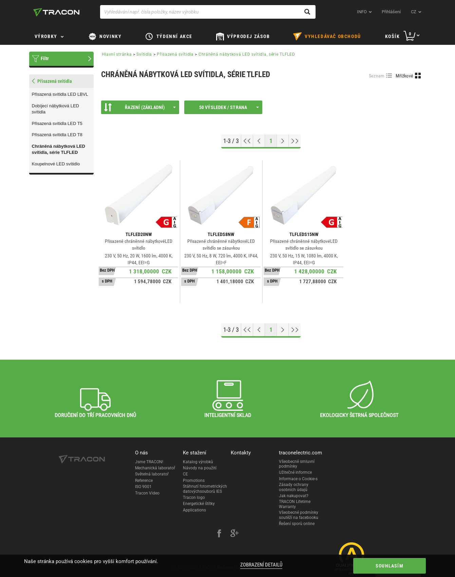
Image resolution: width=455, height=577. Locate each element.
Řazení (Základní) (140, 107)
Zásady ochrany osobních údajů (293, 487)
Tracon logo (194, 497)
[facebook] (219, 534)
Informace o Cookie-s (298, 478)
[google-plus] (234, 534)
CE (185, 474)
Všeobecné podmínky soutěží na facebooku (298, 515)
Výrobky (46, 36)
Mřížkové (404, 75)
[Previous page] (259, 140)
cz (413, 11)
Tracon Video (147, 493)
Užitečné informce (295, 472)
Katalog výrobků (198, 461)
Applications (194, 510)
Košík (392, 36)
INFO (362, 11)
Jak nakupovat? (293, 495)
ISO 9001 (143, 486)
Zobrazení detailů (261, 565)
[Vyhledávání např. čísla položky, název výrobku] (208, 12)
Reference (144, 480)
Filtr (45, 58)
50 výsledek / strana (229, 107)
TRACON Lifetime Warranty (294, 504)
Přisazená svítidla (175, 54)
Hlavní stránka (117, 54)
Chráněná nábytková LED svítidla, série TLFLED (59, 149)
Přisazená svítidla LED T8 (57, 134)
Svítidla (144, 54)
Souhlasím (385, 566)
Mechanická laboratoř (155, 468)
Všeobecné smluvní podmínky (297, 464)
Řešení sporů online (297, 523)
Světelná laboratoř (152, 474)
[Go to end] (295, 140)
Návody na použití (199, 468)
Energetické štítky (199, 503)
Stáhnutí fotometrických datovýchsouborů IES (205, 488)
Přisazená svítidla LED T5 (57, 123)
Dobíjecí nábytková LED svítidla (55, 109)
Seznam (377, 75)
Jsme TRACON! (149, 461)
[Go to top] (247, 140)
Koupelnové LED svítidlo (56, 163)
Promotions (194, 480)
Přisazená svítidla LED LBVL (60, 94)
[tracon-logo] (56, 12)
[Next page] (283, 140)
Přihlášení (391, 11)
